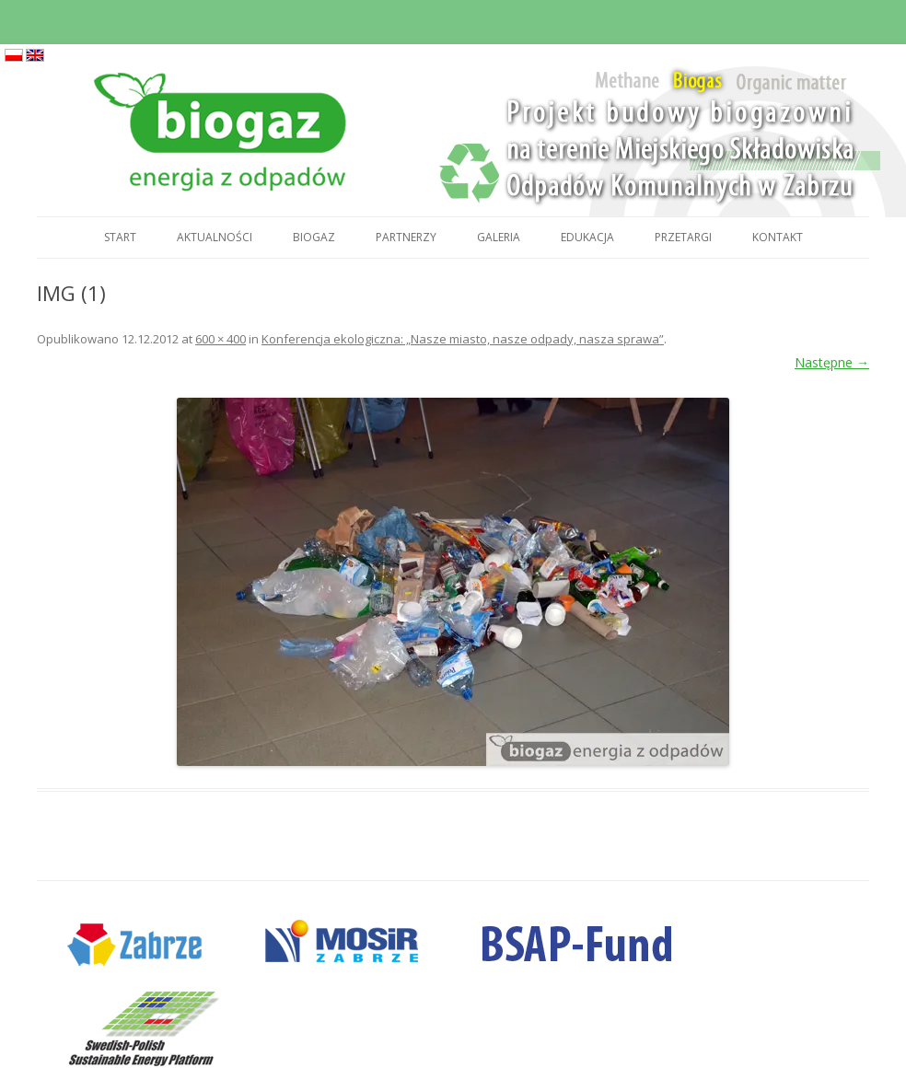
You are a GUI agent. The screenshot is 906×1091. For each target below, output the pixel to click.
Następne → (832, 362)
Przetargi (683, 237)
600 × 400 (220, 339)
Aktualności (214, 237)
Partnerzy (406, 237)
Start (120, 237)
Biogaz (314, 237)
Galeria (498, 237)
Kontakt (777, 237)
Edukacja (587, 237)
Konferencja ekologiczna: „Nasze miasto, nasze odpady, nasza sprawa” (462, 339)
